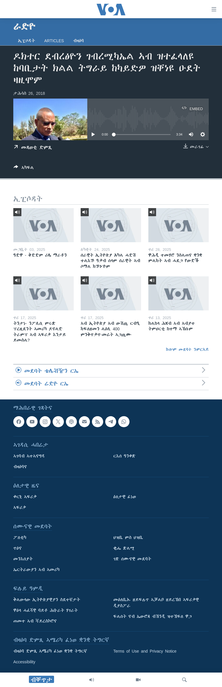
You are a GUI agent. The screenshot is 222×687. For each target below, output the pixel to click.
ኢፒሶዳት (26, 40)
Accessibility (24, 662)
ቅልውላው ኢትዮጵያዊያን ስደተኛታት (46, 600)
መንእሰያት (23, 559)
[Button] (24, 168)
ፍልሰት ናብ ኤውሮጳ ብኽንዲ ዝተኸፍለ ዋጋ (152, 616)
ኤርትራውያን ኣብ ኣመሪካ (36, 570)
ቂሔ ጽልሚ (123, 548)
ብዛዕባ (78, 40)
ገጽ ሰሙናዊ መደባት (132, 559)
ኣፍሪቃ (19, 507)
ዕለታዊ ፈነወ (124, 497)
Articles (54, 40)
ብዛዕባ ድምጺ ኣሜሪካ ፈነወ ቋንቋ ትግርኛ (50, 651)
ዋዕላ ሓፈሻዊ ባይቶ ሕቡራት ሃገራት (45, 610)
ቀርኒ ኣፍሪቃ (25, 497)
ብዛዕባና (20, 467)
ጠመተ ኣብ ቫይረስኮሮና (35, 621)
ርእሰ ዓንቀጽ (124, 456)
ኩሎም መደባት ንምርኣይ (187, 349)
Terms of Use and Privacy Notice (145, 651)
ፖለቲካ (19, 537)
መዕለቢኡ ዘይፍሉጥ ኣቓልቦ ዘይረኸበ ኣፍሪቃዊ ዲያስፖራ (156, 603)
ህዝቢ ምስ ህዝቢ (128, 537)
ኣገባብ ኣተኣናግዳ (29, 456)
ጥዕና (17, 548)
